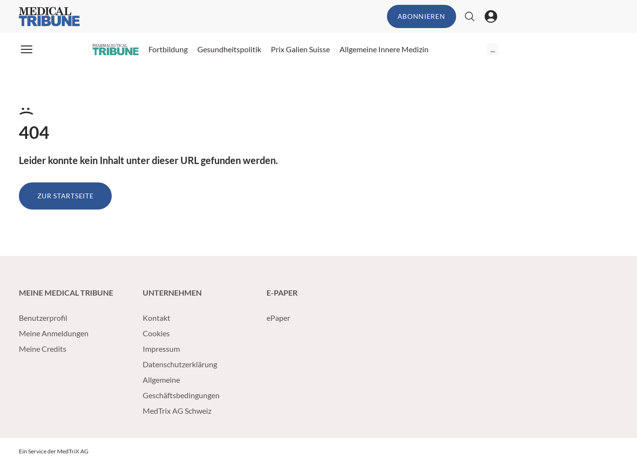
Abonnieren (421, 16)
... (492, 49)
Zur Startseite (65, 196)
